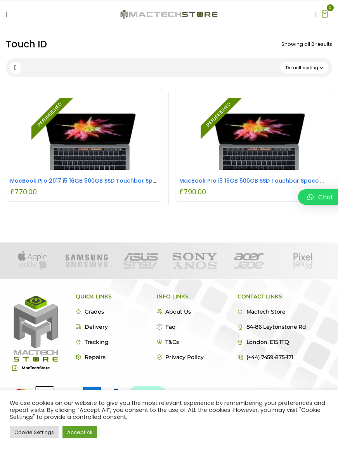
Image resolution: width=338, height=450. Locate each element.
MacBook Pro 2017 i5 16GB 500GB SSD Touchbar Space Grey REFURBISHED (112, 181)
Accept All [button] (79, 432)
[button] (324, 13)
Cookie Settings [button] (34, 432)
